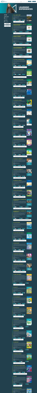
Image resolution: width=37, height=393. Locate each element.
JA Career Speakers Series (18, 79)
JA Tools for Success (17, 388)
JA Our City (15, 287)
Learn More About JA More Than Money (19, 284)
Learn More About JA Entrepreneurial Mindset (20, 146)
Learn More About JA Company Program (19, 116)
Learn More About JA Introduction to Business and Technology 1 (22, 208)
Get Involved (34, 1)
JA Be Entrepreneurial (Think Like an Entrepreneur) (19, 47)
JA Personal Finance (17, 353)
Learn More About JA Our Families (18, 316)
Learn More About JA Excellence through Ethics (20, 156)
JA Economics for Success (18, 129)
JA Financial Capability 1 (18, 158)
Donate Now (29, 1)
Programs (21, 1)
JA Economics (16, 119)
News (26, 1)
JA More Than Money (17, 274)
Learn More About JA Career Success (19, 97)
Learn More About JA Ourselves (18, 351)
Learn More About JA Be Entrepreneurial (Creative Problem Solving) (22, 33)
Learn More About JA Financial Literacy (19, 187)
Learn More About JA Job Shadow (18, 251)
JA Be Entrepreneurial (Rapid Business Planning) (19, 36)
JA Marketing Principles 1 (18, 253)
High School (6, 18)
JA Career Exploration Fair (18, 69)
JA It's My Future (16, 222)
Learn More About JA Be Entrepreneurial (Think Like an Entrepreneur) (22, 56)
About (18, 1)
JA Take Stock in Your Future (19, 365)
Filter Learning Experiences (7, 23)
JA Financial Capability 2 (18, 169)
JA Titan (15, 376)
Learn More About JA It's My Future (19, 230)
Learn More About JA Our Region (18, 339)
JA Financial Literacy (17, 180)
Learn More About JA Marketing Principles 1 (20, 261)
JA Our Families (16, 307)
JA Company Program (17, 109)
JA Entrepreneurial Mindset (19, 139)
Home (15, 1)
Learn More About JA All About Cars (19, 21)
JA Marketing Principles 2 (18, 264)
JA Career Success (17, 88)
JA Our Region (16, 330)
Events (24, 1)
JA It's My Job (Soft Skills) (18, 232)
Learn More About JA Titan (18, 385)
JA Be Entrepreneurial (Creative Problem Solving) (19, 24)
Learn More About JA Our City (18, 294)
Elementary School (6, 17)
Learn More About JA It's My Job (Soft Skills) (20, 240)
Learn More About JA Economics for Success (20, 136)
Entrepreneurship (6, 21)
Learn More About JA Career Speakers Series (20, 86)
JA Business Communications (19, 59)
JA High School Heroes (17, 190)
